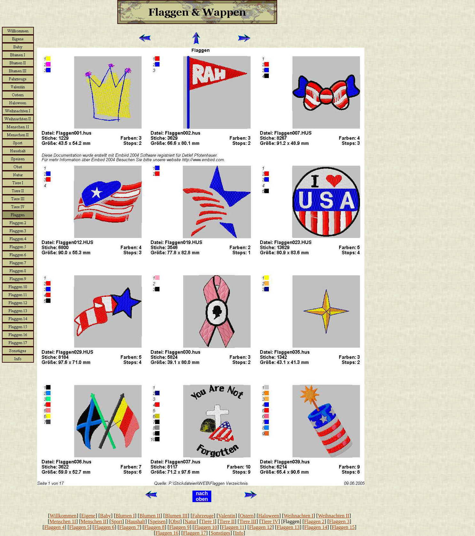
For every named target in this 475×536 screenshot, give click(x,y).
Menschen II (93, 521)
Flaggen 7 (129, 527)
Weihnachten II (333, 515)
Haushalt (136, 521)
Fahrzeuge (203, 515)
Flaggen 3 (339, 521)
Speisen (158, 521)
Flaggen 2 (314, 521)
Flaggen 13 (288, 527)
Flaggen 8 (154, 527)
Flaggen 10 (205, 527)
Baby (105, 515)
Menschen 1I (63, 521)
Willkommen (63, 515)
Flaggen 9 (179, 527)
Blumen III (176, 515)
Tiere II (227, 521)
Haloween (268, 515)
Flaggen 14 (315, 527)
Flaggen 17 (194, 533)
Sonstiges (220, 533)
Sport (116, 521)
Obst (175, 521)
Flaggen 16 (166, 533)
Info (239, 533)
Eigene (88, 515)
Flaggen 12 (260, 527)
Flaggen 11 (233, 527)
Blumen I (125, 515)
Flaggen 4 (54, 527)
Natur (190, 521)
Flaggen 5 (79, 527)
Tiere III (247, 521)
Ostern (247, 515)
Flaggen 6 (104, 527)
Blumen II (149, 515)
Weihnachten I (298, 515)
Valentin (226, 515)
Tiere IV (269, 521)
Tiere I (208, 521)
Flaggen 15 (343, 527)
